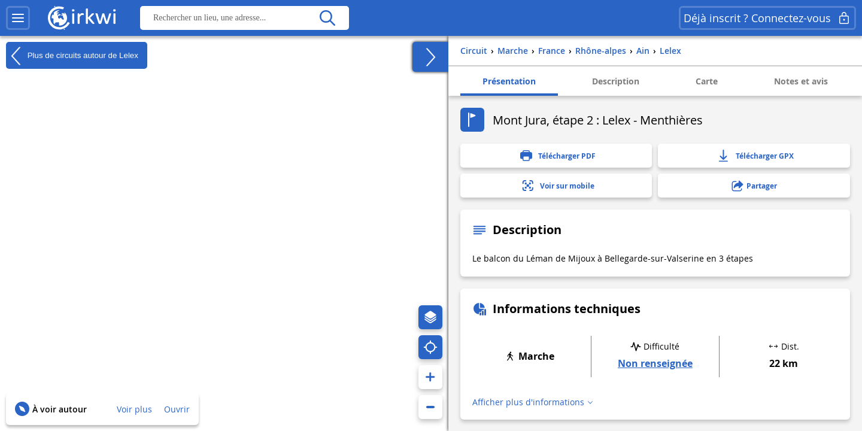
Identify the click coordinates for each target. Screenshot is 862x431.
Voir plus (134, 409)
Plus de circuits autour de (72, 55)
